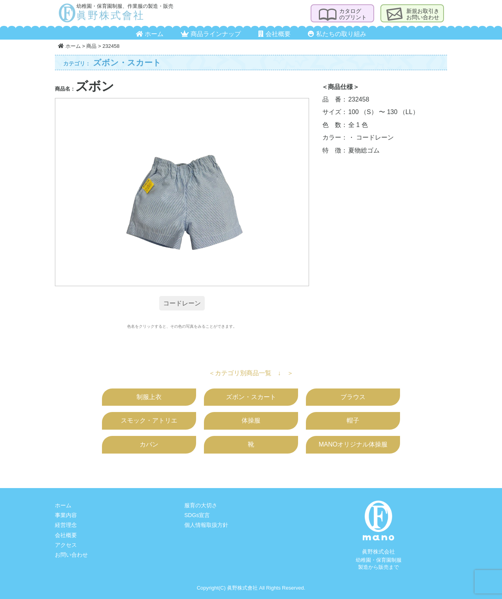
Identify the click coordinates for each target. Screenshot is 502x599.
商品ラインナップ (210, 34)
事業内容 (66, 515)
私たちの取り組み (337, 34)
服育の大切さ (200, 505)
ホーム (149, 34)
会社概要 (274, 34)
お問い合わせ (71, 555)
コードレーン (182, 303)
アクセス (66, 545)
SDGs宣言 (197, 515)
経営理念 (66, 525)
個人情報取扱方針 (206, 525)
